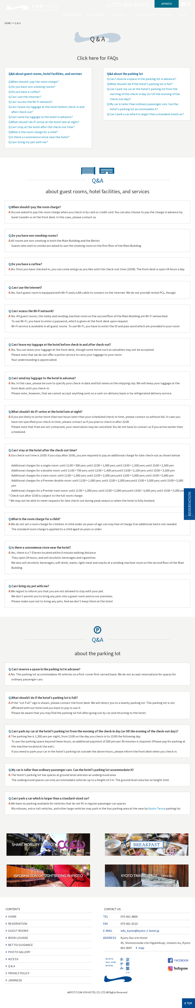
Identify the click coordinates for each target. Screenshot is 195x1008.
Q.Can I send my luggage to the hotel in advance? (41, 117)
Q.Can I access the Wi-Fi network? (31, 102)
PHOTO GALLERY (144, 15)
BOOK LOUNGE (18, 938)
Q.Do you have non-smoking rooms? (32, 87)
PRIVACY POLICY (18, 973)
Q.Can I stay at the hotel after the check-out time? (42, 127)
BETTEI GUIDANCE (20, 945)
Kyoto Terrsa (156, 808)
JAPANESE (166, 3)
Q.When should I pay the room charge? (34, 81)
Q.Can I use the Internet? (25, 97)
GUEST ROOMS (95, 15)
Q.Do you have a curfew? (24, 92)
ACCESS (167, 15)
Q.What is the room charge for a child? (33, 132)
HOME (8, 23)
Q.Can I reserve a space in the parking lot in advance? (141, 79)
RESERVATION (72, 15)
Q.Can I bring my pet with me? (28, 142)
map (141, 948)
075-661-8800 (129, 916)
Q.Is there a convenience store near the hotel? (39, 137)
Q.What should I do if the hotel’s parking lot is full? (140, 84)
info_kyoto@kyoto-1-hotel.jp (140, 931)
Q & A (182, 15)
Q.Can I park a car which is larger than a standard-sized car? (145, 114)
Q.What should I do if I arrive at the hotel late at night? (44, 122)
